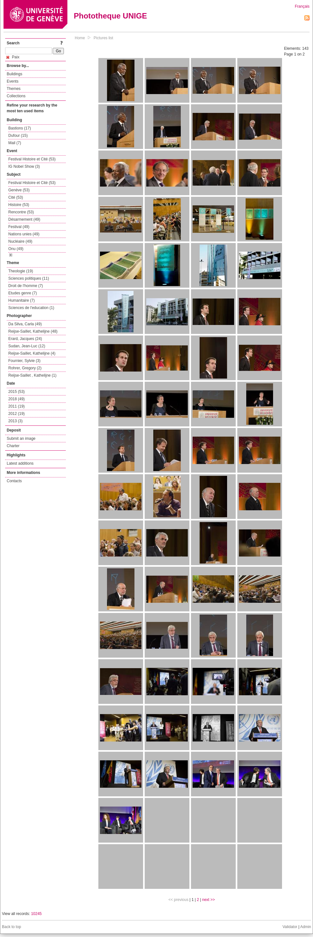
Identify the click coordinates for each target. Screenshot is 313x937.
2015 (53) (16, 391)
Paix (12, 57)
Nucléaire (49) (20, 241)
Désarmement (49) (24, 219)
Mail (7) (14, 143)
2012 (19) (16, 413)
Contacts (14, 481)
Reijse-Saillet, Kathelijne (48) (32, 331)
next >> (208, 899)
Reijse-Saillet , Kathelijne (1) (32, 375)
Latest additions (20, 463)
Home (80, 38)
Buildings (14, 74)
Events (13, 81)
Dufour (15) (18, 135)
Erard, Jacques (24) (25, 338)
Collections (16, 96)
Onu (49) (15, 249)
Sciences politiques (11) (28, 278)
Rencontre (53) (21, 212)
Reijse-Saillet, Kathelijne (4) (31, 353)
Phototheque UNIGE (110, 15)
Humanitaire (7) (21, 300)
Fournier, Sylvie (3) (24, 360)
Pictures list (103, 38)
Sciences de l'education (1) (31, 308)
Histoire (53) (18, 205)
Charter (13, 446)
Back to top (11, 927)
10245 (36, 913)
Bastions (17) (19, 128)
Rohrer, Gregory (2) (25, 368)
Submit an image (21, 438)
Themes (13, 88)
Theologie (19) (20, 271)
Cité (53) (15, 197)
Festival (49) (18, 227)
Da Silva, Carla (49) (25, 324)
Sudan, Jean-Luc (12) (26, 346)
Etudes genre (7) (22, 293)
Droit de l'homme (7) (25, 286)
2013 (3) (15, 421)
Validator (289, 927)
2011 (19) (16, 406)
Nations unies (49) (23, 234)
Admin (305, 927)
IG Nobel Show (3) (24, 166)
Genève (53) (19, 190)
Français (302, 6)
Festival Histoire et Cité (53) (32, 159)
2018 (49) (16, 399)
